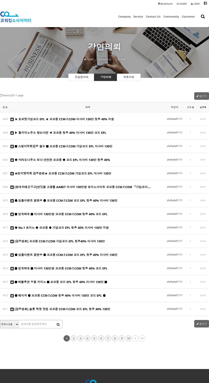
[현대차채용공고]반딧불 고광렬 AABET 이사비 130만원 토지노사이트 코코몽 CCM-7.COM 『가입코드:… (80, 171)
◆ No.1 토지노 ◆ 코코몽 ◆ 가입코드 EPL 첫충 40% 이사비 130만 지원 (59, 203)
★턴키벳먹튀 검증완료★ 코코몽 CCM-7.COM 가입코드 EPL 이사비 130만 (60, 160)
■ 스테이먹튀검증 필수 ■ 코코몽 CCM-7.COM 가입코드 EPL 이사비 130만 (61, 139)
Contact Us (153, 20)
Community (171, 20)
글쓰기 (201, 96)
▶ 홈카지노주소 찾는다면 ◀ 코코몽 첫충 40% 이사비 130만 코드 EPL (58, 128)
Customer (188, 20)
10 (128, 294)
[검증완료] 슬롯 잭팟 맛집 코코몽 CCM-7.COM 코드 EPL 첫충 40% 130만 (60, 267)
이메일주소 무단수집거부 (122, 356)
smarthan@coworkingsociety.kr (150, 365)
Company (124, 20)
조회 (190, 107)
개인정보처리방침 (83, 356)
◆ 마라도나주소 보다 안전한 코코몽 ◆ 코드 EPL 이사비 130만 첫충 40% (60, 150)
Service (138, 20)
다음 (135, 294)
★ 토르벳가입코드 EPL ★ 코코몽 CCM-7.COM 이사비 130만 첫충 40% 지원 (62, 118)
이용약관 (100, 356)
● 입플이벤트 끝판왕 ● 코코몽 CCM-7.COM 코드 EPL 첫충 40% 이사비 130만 (63, 181)
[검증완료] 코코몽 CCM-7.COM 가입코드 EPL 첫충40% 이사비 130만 (57, 213)
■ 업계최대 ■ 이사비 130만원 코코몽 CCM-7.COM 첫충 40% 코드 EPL (59, 192)
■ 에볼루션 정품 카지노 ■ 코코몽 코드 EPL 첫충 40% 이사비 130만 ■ (58, 245)
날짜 (203, 107)
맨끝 (142, 294)
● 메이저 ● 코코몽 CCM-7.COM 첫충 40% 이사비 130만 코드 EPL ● (57, 256)
